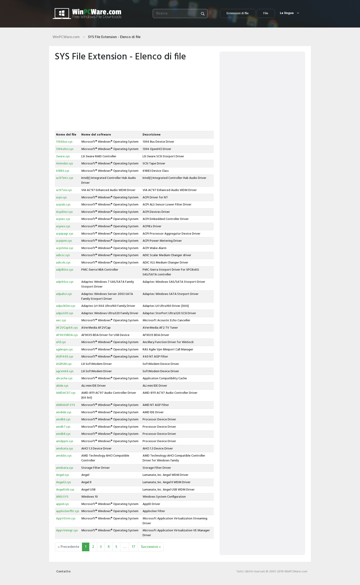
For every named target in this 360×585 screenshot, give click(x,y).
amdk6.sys (63, 419)
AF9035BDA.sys (67, 335)
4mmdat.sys (64, 163)
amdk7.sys (63, 427)
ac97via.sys (64, 190)
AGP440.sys (64, 356)
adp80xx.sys (64, 269)
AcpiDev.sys (64, 212)
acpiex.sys (63, 226)
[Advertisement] (134, 96)
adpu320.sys (64, 313)
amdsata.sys (64, 448)
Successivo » (151, 547)
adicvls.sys (63, 262)
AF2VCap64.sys (67, 327)
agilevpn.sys (64, 349)
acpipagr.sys (64, 233)
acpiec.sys (63, 219)
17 (133, 547)
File (265, 13)
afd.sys (61, 342)
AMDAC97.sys (66, 393)
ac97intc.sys (64, 178)
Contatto (63, 571)
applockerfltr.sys (67, 511)
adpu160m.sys (65, 306)
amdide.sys (63, 412)
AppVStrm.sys (66, 518)
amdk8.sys (63, 434)
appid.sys (62, 504)
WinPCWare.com (66, 37)
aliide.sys (62, 385)
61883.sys (62, 171)
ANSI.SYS (62, 496)
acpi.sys (61, 197)
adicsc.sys (63, 255)
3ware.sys (63, 156)
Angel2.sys (63, 482)
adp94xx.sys (64, 282)
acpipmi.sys (64, 241)
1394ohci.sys (64, 149)
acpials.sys (63, 204)
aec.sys (61, 320)
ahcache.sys (64, 378)
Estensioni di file (238, 13)
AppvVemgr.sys (67, 530)
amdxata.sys (64, 468)
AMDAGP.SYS (65, 405)
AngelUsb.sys (65, 489)
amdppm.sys (64, 441)
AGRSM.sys (64, 364)
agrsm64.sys (64, 371)
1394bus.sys (64, 141)
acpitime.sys (64, 248)
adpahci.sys (64, 294)
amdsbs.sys (64, 455)
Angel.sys (62, 475)
